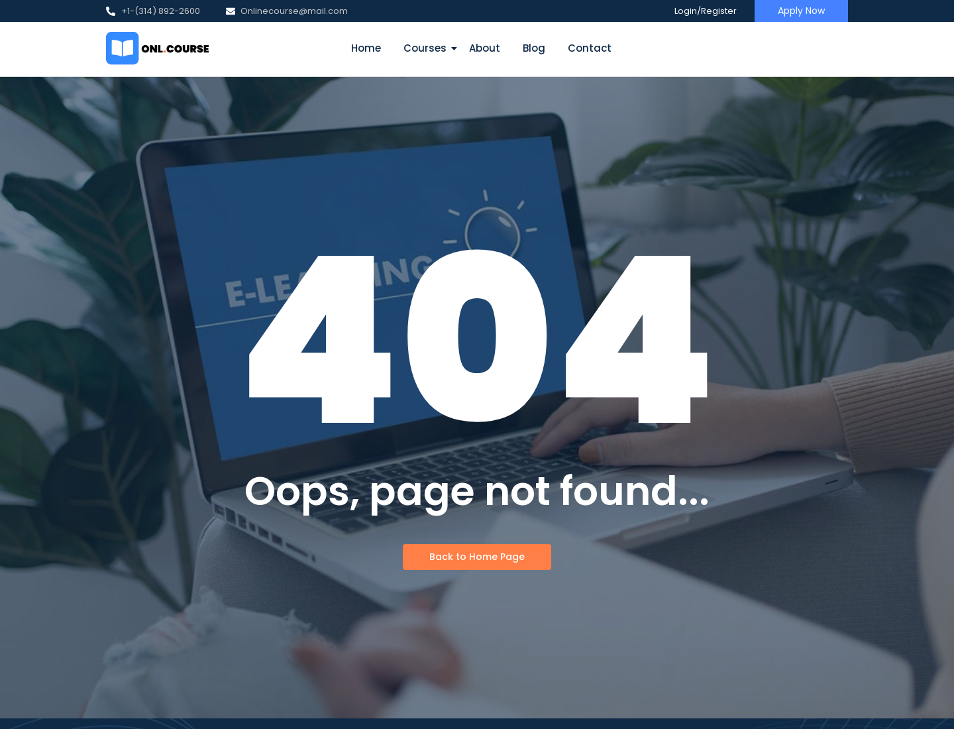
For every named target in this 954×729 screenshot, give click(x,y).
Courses (427, 48)
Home (366, 48)
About (484, 48)
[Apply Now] (801, 11)
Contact (589, 48)
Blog (534, 48)
